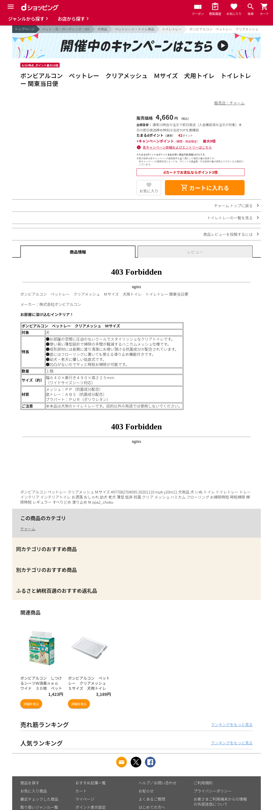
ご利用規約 (203, 782)
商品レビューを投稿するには (228, 234)
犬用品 (102, 29)
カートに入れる (204, 187)
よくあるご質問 (152, 799)
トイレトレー (172, 29)
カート (81, 791)
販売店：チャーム (229, 102)
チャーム (27, 528)
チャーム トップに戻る (233, 205)
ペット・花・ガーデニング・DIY (66, 29)
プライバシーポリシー (213, 791)
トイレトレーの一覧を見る (230, 218)
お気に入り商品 (33, 791)
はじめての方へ (152, 807)
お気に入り (148, 190)
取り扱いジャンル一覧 (39, 807)
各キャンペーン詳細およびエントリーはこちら (177, 147)
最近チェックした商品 (39, 799)
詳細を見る (31, 703)
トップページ (25, 29)
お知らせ (146, 791)
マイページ (84, 799)
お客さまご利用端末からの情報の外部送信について (220, 801)
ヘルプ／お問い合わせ (158, 782)
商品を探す (29, 782)
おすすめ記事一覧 (90, 782)
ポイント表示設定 (90, 807)
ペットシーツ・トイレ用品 (135, 29)
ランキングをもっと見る (232, 724)
